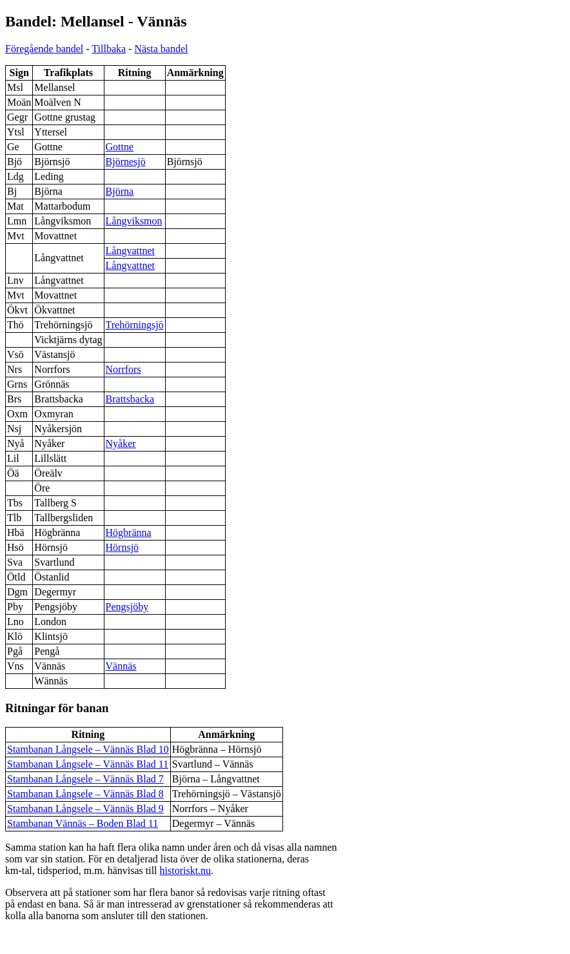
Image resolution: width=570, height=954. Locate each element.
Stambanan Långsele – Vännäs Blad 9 (85, 808)
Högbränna (129, 532)
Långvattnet (130, 250)
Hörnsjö (122, 547)
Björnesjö (126, 161)
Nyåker (121, 443)
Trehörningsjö (135, 324)
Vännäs (121, 666)
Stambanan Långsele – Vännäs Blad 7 (85, 778)
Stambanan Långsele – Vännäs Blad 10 (88, 749)
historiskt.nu (185, 870)
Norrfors (123, 369)
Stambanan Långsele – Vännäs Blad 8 (85, 793)
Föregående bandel (44, 48)
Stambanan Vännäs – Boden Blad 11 (82, 823)
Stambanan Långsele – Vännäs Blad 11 (87, 764)
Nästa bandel (161, 48)
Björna (120, 191)
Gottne (120, 146)
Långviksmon (134, 220)
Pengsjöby (127, 606)
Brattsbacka (130, 398)
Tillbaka (109, 48)
